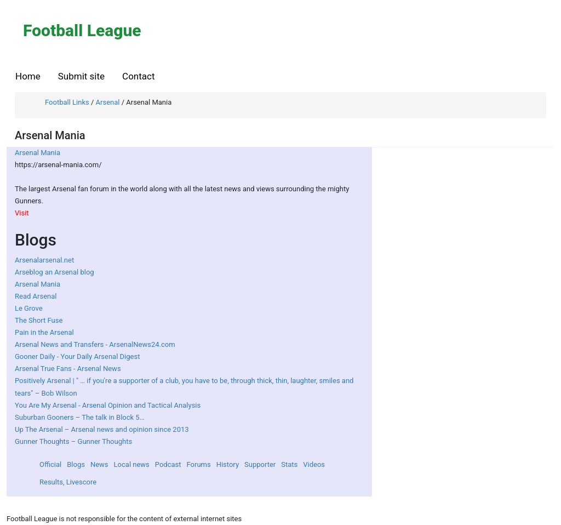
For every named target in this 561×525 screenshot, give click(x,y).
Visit (22, 213)
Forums (199, 464)
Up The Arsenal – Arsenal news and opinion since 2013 (102, 429)
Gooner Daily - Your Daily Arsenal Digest (77, 356)
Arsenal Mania (37, 153)
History (227, 464)
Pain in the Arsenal (44, 332)
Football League (82, 30)
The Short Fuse (38, 320)
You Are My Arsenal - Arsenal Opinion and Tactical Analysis (108, 405)
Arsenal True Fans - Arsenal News (68, 368)
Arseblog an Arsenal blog (54, 272)
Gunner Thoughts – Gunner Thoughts (73, 441)
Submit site (81, 76)
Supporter (260, 464)
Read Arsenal (35, 296)
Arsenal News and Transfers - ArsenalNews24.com (95, 344)
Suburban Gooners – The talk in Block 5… (79, 417)
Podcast (168, 464)
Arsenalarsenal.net (44, 260)
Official (50, 464)
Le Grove (29, 308)
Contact (138, 76)
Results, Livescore (67, 482)
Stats (289, 464)
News (99, 464)
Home (28, 76)
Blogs (76, 464)
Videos (314, 464)
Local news (132, 464)
